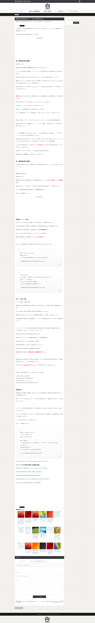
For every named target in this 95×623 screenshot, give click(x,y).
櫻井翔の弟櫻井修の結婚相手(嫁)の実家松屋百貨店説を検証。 (28, 475)
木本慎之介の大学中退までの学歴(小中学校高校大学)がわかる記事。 (50, 520)
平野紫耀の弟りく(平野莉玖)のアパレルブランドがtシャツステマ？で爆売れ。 (32, 468)
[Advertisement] (39, 48)
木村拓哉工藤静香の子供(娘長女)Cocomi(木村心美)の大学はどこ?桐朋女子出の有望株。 (21, 521)
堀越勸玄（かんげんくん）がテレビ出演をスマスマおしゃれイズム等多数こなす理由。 (21, 545)
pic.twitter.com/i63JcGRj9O (35, 449)
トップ (21, 11)
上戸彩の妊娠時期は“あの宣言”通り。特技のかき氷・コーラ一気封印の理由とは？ (57, 514)
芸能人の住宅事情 (47, 11)
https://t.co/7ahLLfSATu (34, 283)
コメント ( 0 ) (23, 561)
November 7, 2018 (38, 453)
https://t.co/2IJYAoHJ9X (43, 257)
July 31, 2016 (42, 261)
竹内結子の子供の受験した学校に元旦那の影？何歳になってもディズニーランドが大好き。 (50, 530)
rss (79, 1)
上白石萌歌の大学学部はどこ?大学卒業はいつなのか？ (43, 536)
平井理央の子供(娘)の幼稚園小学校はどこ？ (35, 519)
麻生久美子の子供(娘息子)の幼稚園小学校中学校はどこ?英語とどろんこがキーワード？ (51, 602)
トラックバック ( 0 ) (38, 561)
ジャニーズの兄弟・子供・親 (38, 21)
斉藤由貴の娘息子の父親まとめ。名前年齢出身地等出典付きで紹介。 (35, 552)
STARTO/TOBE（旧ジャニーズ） (28, 21)
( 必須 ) (19, 572)
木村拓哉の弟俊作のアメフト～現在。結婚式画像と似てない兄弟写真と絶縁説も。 (33, 478)
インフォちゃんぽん (46, 614)
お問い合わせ (60, 11)
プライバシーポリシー (73, 11)
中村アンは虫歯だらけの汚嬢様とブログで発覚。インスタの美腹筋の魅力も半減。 (21, 530)
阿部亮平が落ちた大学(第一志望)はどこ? (57, 551)
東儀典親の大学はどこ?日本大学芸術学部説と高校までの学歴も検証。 (27, 602)
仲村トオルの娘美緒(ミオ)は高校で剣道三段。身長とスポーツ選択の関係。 (28, 521)
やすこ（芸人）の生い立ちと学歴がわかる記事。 (28, 551)
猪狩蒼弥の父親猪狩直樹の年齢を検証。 (43, 551)
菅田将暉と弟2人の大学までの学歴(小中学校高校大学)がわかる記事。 (35, 536)
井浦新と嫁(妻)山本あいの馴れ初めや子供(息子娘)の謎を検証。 (50, 552)
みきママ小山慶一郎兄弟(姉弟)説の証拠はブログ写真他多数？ (28, 482)
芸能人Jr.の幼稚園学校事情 (34, 11)
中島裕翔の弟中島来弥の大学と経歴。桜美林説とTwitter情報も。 (29, 471)
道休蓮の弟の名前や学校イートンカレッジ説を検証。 (43, 519)
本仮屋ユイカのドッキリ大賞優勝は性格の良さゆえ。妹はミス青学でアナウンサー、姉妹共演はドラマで (57, 537)
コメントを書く (49, 21)
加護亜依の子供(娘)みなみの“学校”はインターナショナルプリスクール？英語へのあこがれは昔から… (28, 530)
